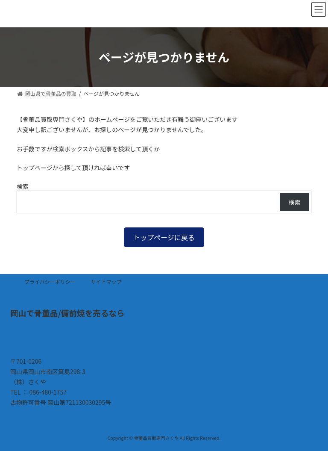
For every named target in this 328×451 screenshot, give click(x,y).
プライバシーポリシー (50, 281)
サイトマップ (106, 281)
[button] (164, 237)
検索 (23, 186)
